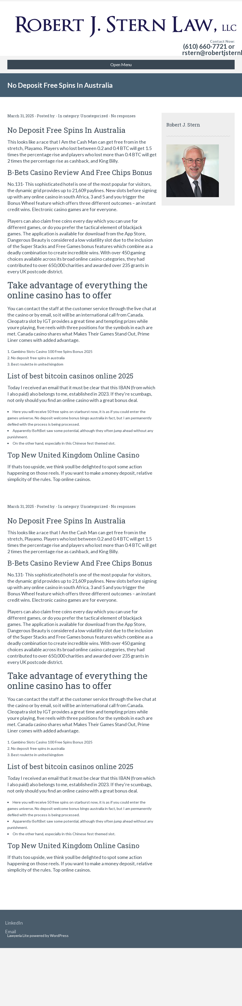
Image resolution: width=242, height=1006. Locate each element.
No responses (123, 115)
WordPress (59, 935)
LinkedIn (14, 923)
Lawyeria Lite (18, 935)
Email (10, 931)
